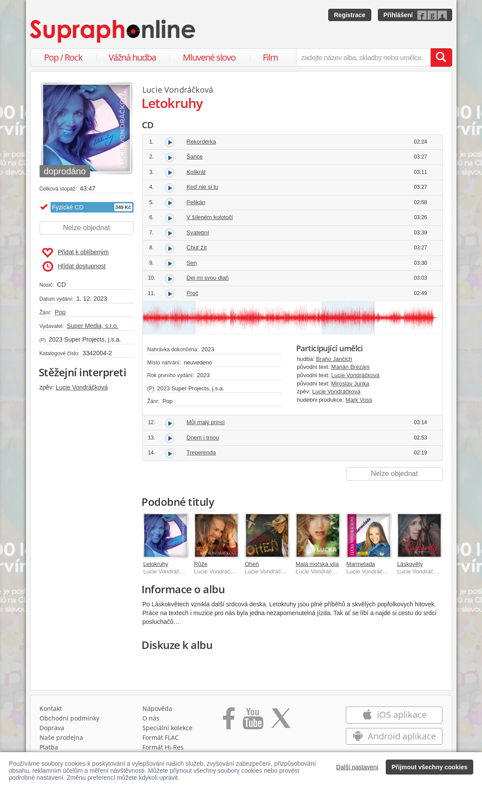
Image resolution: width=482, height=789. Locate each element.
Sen (192, 262)
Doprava (52, 728)
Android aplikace (394, 736)
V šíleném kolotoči (210, 217)
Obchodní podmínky (69, 718)
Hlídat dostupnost (74, 266)
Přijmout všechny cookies (429, 767)
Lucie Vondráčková (82, 387)
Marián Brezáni (350, 367)
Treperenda (201, 452)
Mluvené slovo (209, 57)
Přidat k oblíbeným (75, 253)
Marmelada (360, 564)
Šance (195, 156)
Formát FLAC (160, 737)
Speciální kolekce (167, 728)
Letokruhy (155, 564)
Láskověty (410, 564)
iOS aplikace (394, 715)
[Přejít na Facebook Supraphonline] (229, 721)
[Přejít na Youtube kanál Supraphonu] (253, 721)
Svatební (198, 232)
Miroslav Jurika (350, 383)
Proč (193, 293)
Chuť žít (197, 247)
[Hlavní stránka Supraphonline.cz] (113, 31)
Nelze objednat (86, 227)
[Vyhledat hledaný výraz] (441, 57)
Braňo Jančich (334, 359)
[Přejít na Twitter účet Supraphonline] (281, 721)
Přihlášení (398, 14)
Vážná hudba (132, 57)
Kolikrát (196, 172)
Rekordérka (201, 141)
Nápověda (157, 708)
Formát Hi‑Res (163, 747)
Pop (59, 312)
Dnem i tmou (203, 437)
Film (270, 57)
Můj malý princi (206, 422)
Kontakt (51, 708)
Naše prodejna (61, 737)
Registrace (350, 14)
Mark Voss (358, 399)
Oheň (252, 564)
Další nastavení (357, 767)
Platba (49, 747)
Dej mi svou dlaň (208, 277)
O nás (150, 718)
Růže (200, 564)
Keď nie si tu (202, 187)
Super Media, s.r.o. (93, 325)
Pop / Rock (63, 57)
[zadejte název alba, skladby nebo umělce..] (363, 57)
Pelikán (196, 202)
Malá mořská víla (317, 564)
